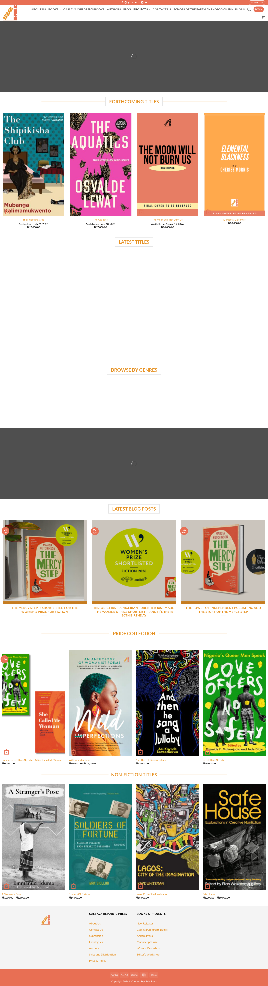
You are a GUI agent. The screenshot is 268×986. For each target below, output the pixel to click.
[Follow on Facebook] (122, 2)
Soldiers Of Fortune (79, 894)
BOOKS (54, 9)
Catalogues (96, 942)
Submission (96, 935)
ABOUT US (38, 9)
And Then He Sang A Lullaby (151, 759)
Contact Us (96, 929)
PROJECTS (141, 9)
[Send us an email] (139, 2)
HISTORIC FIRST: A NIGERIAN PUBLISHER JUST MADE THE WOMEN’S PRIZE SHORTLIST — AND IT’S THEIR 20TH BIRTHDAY (134, 611)
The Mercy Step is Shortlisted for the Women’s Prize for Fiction (44, 609)
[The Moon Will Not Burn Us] (167, 164)
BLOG (127, 9)
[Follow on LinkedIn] (142, 2)
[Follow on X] (132, 2)
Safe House (209, 894)
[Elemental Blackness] (234, 164)
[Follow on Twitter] (136, 2)
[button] (259, 9)
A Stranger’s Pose (11, 894)
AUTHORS (114, 9)
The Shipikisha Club (33, 219)
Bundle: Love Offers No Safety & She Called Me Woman (32, 759)
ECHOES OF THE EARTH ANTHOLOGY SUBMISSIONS (209, 9)
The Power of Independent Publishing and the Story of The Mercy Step (223, 609)
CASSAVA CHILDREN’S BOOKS (83, 9)
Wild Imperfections (79, 759)
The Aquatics (100, 219)
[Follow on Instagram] (126, 2)
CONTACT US (162, 9)
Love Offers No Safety (215, 759)
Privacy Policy (97, 960)
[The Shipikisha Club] (33, 164)
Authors (94, 948)
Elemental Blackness (234, 219)
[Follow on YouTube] (146, 2)
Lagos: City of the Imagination (152, 894)
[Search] (249, 9)
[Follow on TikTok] (129, 2)
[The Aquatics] (100, 164)
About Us (95, 923)
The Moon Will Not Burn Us (167, 219)
